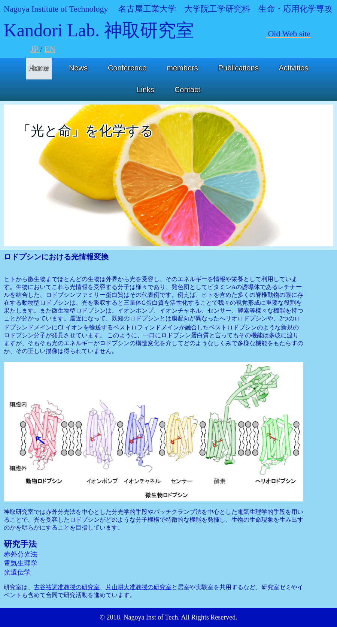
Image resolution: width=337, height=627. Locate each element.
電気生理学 (20, 563)
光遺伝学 (17, 572)
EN (50, 49)
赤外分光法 (20, 554)
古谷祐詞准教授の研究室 (67, 587)
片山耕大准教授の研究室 (138, 587)
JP (35, 49)
